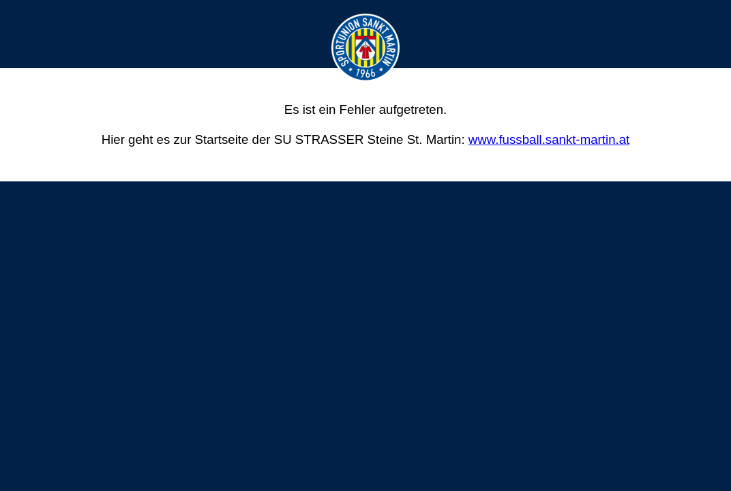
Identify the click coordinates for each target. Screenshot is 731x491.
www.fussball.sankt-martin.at (548, 139)
